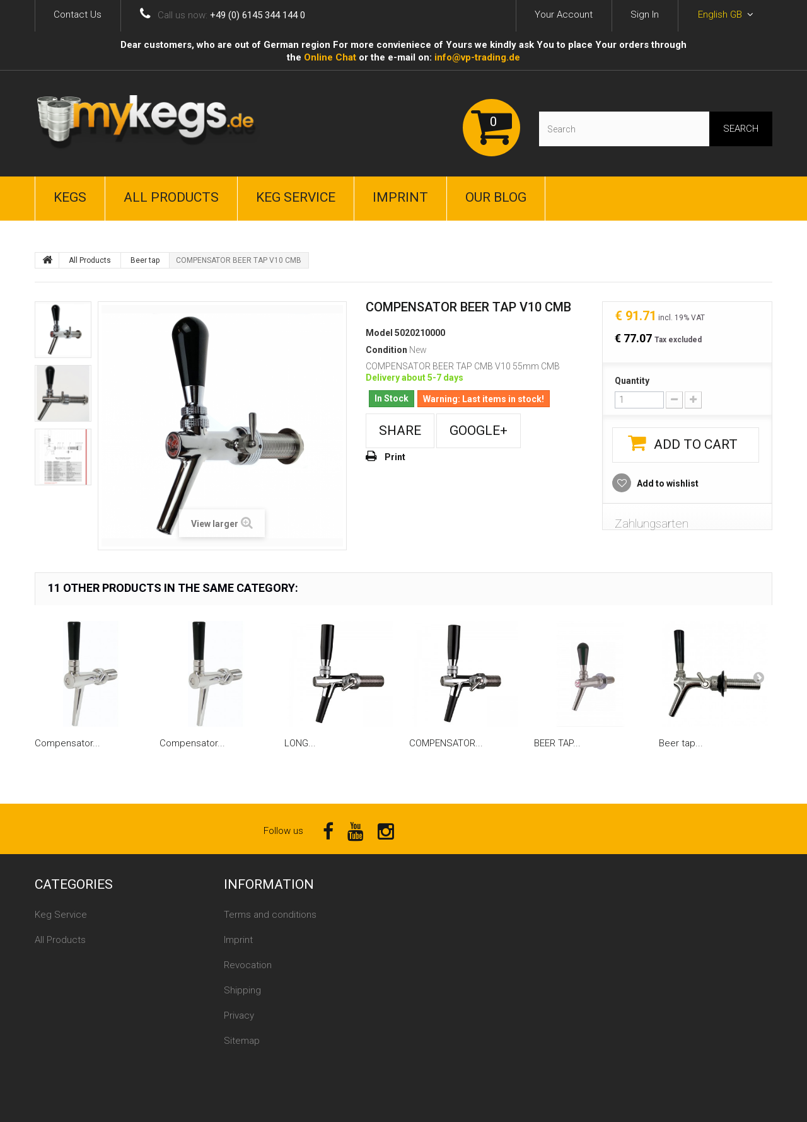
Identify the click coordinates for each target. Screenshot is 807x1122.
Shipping (242, 990)
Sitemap (242, 1040)
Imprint (400, 197)
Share (400, 430)
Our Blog (495, 197)
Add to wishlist (667, 483)
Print (395, 457)
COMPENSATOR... (446, 743)
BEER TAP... (557, 743)
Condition (386, 350)
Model (379, 333)
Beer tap (145, 260)
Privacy (239, 1015)
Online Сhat (330, 57)
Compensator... (67, 743)
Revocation (248, 965)
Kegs (70, 197)
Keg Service (295, 197)
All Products (171, 197)
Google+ (479, 430)
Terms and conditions (270, 914)
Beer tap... (681, 743)
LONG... (300, 743)
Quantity (632, 381)
